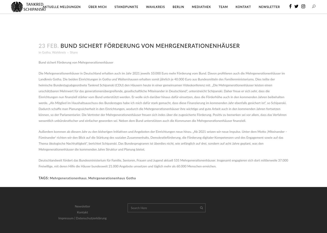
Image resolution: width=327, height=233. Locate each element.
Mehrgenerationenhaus (68, 178)
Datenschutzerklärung (91, 218)
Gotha (46, 52)
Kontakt (82, 212)
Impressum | (67, 218)
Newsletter (82, 206)
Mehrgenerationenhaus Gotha (112, 178)
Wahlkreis (59, 52)
